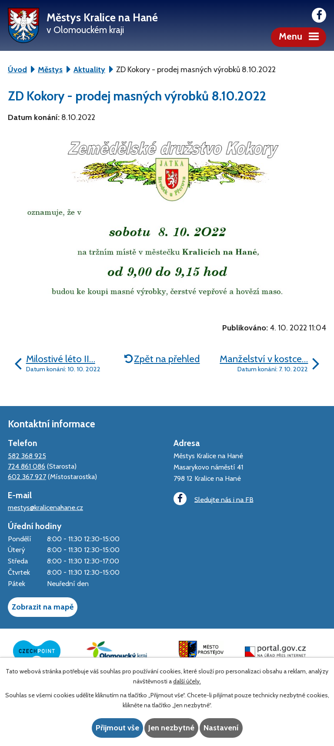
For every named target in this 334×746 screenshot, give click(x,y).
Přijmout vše (117, 728)
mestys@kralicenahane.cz (45, 507)
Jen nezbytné (171, 728)
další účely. (187, 681)
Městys (50, 69)
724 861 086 (26, 466)
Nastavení (221, 728)
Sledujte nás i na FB (214, 499)
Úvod (17, 69)
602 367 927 (27, 476)
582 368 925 (27, 455)
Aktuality (89, 69)
